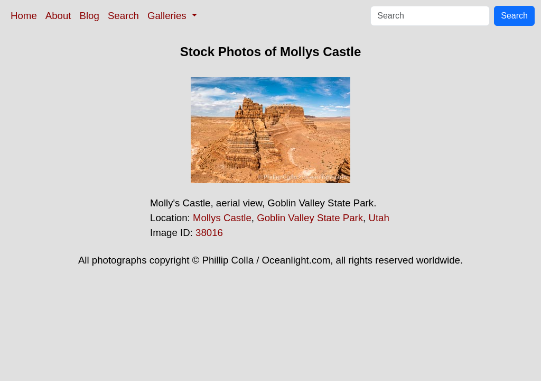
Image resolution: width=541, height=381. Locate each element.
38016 (209, 232)
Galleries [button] (168, 15)
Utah (378, 217)
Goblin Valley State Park (310, 217)
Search (123, 15)
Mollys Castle (222, 217)
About (58, 15)
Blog (89, 15)
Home (24, 15)
